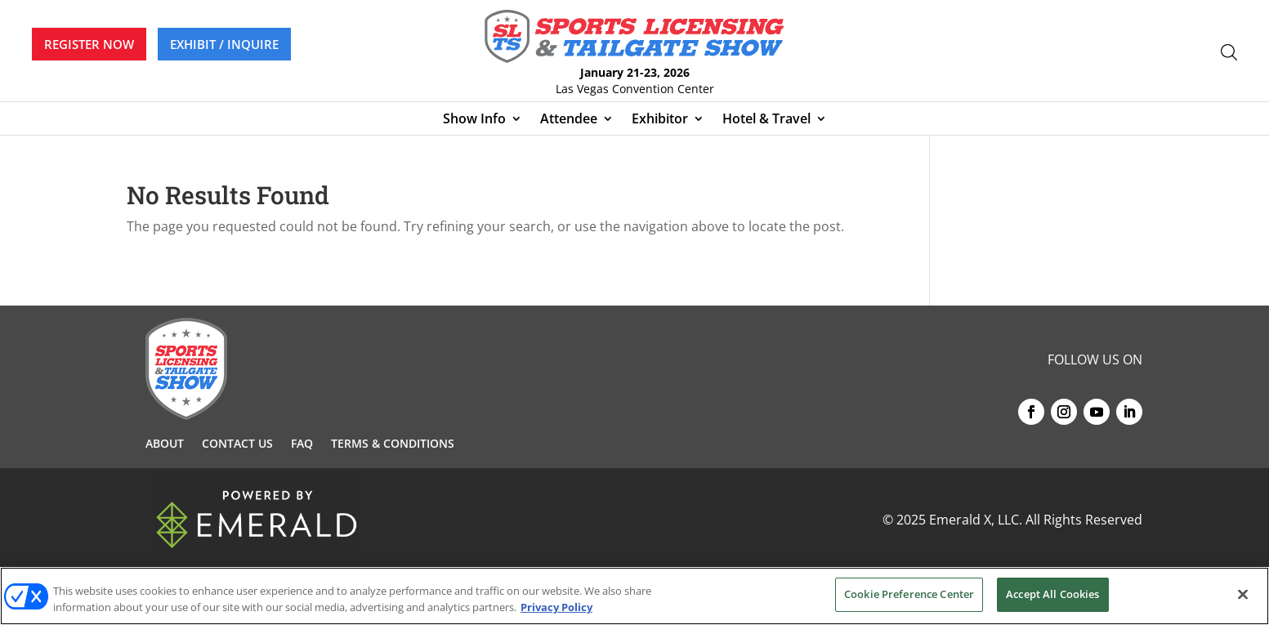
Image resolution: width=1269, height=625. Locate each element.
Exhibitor (660, 120)
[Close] (1243, 594)
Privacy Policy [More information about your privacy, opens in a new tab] (556, 607)
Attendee (568, 120)
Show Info (474, 120)
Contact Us (237, 444)
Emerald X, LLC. (975, 520)
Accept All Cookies (1052, 594)
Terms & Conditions (392, 444)
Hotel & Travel (766, 120)
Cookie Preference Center (909, 594)
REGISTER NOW (89, 44)
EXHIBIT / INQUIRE (224, 44)
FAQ (302, 444)
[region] (634, 596)
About (164, 444)
